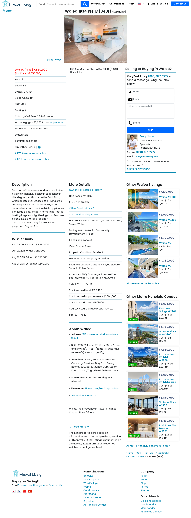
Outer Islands (116, 3)
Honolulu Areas (97, 3)
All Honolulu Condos (94, 504)
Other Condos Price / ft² (83, 208)
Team (131, 3)
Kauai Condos (148, 504)
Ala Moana (89, 494)
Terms (144, 486)
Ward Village (90, 483)
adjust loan (56, 122)
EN (141, 3)
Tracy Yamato (148, 136)
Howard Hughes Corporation (101, 388)
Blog (143, 483)
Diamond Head (92, 497)
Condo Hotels (91, 490)
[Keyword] (58, 4)
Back (9, 11)
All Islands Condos (151, 511)
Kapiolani (88, 501)
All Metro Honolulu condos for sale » (148, 445)
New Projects (91, 479)
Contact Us (180, 3)
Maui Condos (148, 508)
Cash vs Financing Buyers (83, 214)
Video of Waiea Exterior (84, 395)
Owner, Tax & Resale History (85, 190)
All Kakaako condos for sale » (32, 159)
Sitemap (145, 490)
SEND (151, 130)
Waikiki (87, 486)
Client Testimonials (138, 168)
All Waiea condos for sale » (30, 153)
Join (165, 3)
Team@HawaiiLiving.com (32, 485)
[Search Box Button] (85, 4)
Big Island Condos (151, 501)
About (144, 479)
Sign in (154, 3)
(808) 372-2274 (158, 76)
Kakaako (88, 476)
